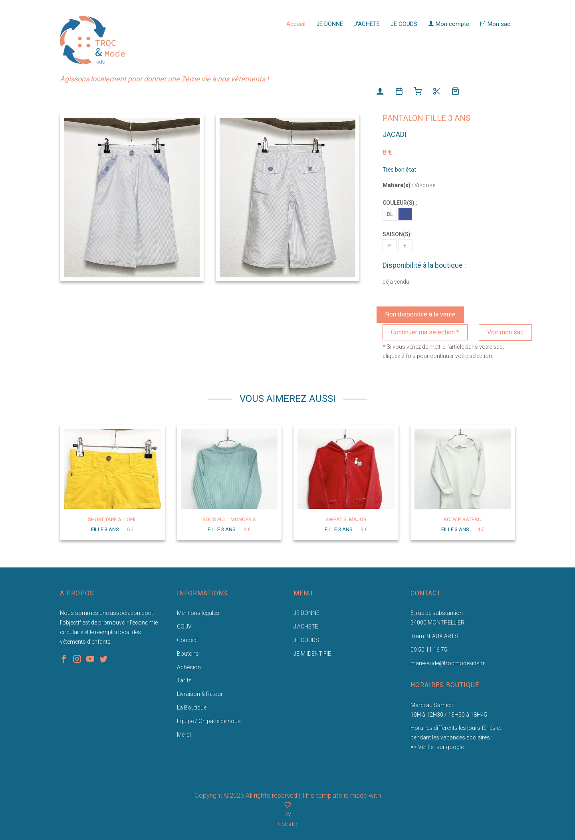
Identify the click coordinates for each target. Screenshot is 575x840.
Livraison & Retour (200, 694)
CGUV (184, 626)
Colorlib (287, 824)
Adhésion (189, 667)
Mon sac (495, 24)
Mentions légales (198, 613)
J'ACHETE (367, 24)
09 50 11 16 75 (428, 649)
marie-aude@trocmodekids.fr (447, 663)
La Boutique (191, 707)
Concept (187, 640)
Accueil (295, 24)
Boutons (188, 653)
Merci (184, 734)
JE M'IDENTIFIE (312, 653)
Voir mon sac (505, 332)
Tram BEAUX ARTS (434, 636)
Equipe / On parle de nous (209, 721)
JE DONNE (329, 24)
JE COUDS (404, 24)
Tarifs (184, 680)
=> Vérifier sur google (437, 747)
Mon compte (448, 24)
